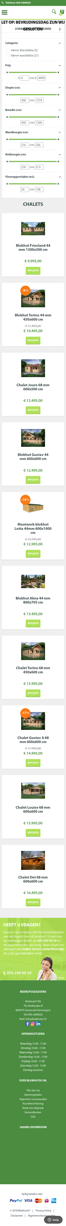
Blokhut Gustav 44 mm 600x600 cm (33, 457)
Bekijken (33, 270)
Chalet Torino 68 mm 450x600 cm (33, 670)
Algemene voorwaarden (33, 1099)
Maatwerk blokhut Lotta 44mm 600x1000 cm (33, 529)
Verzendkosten (33, 1112)
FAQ (33, 1117)
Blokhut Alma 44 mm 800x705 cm (33, 601)
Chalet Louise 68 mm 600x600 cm (33, 810)
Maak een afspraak (33, 1108)
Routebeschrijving (33, 1103)
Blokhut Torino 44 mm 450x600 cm (33, 317)
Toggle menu (4, 12)
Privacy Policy (44, 1210)
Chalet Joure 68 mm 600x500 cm (33, 387)
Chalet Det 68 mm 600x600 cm (33, 880)
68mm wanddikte (25, 55)
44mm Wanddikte (24, 50)
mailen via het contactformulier (43, 949)
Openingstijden (33, 1095)
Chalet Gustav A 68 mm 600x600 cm (33, 740)
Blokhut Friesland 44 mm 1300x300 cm (33, 248)
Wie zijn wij (33, 1090)
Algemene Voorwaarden (41, 1216)
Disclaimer (17, 1216)
